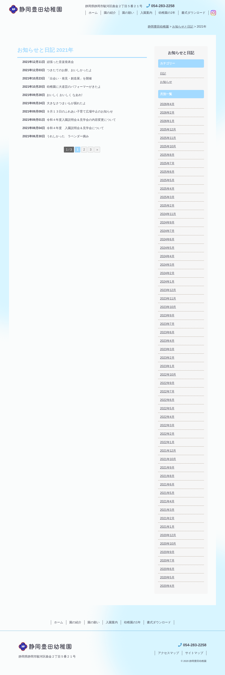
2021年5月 (167, 493)
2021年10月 (168, 459)
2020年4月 (167, 585)
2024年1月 (167, 281)
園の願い (128, 12)
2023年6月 (167, 332)
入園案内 (146, 12)
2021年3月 (167, 509)
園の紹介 (110, 12)
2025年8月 (167, 154)
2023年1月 (167, 366)
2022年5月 (167, 408)
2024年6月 (167, 239)
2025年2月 (167, 205)
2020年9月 (167, 552)
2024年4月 (167, 256)
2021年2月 (167, 518)
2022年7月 (167, 391)
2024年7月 (167, 231)
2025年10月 (168, 146)
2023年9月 (167, 315)
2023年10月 (168, 307)
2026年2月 (167, 112)
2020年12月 (168, 535)
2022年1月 (167, 442)
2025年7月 (167, 163)
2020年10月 (168, 543)
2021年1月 (167, 526)
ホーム (93, 12)
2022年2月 (167, 433)
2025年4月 (167, 188)
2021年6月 (167, 484)
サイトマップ (194, 653)
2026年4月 (167, 104)
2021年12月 (168, 450)
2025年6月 (167, 171)
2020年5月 (167, 577)
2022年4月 (167, 416)
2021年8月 (167, 476)
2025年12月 (168, 129)
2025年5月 (167, 180)
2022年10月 (168, 374)
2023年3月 (167, 349)
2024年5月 (167, 247)
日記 (163, 73)
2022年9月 (167, 383)
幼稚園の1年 (167, 12)
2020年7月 (167, 560)
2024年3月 (167, 264)
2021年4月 (167, 501)
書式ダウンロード (193, 12)
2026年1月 (167, 121)
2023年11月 (168, 298)
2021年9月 (167, 467)
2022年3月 (167, 425)
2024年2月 (167, 273)
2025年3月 (167, 197)
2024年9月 (167, 222)
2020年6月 (167, 569)
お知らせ (166, 82)
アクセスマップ (168, 653)
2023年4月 (167, 340)
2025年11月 (168, 138)
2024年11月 (168, 214)
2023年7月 (167, 323)
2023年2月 (167, 357)
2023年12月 (168, 290)
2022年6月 (167, 400)
